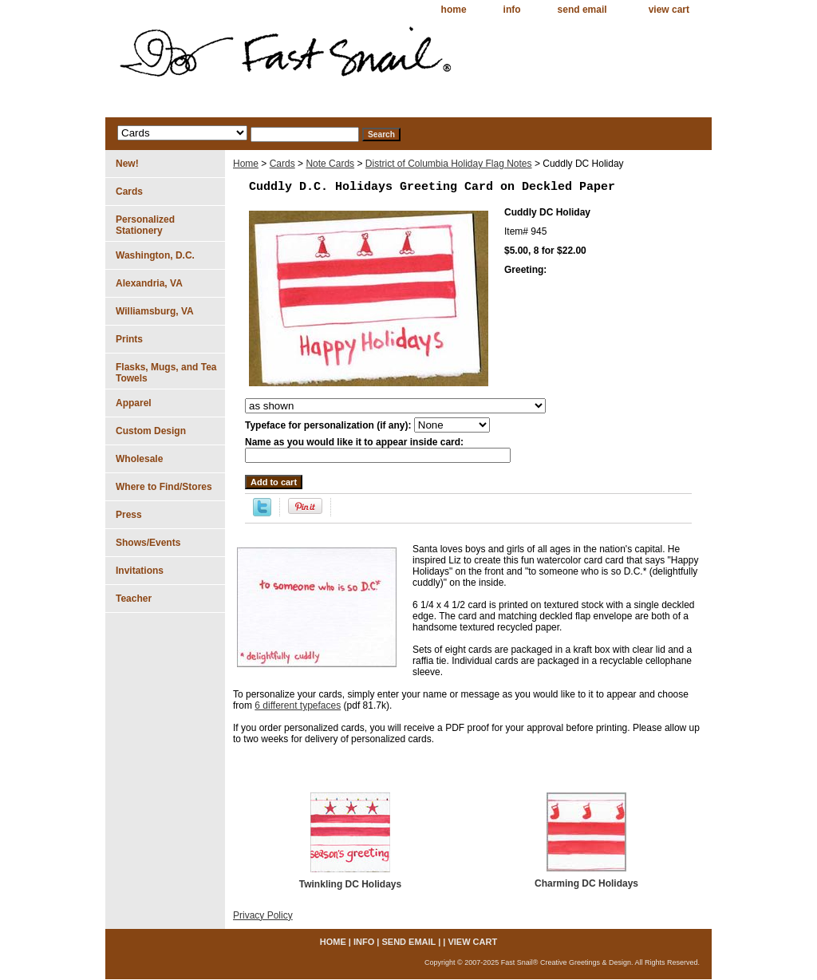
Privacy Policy (263, 915)
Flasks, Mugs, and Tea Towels (166, 373)
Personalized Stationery (145, 225)
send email (582, 9)
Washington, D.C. (155, 255)
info (512, 9)
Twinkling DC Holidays (350, 884)
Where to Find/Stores (164, 486)
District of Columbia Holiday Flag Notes (448, 163)
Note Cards (330, 163)
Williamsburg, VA (155, 311)
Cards (282, 163)
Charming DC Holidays (586, 883)
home (454, 9)
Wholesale (139, 458)
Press (129, 514)
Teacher (134, 598)
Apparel (134, 403)
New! (127, 163)
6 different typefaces (298, 705)
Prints (129, 339)
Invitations (140, 570)
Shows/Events (148, 542)
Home (246, 163)
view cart (669, 9)
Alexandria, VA (149, 283)
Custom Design (151, 431)
